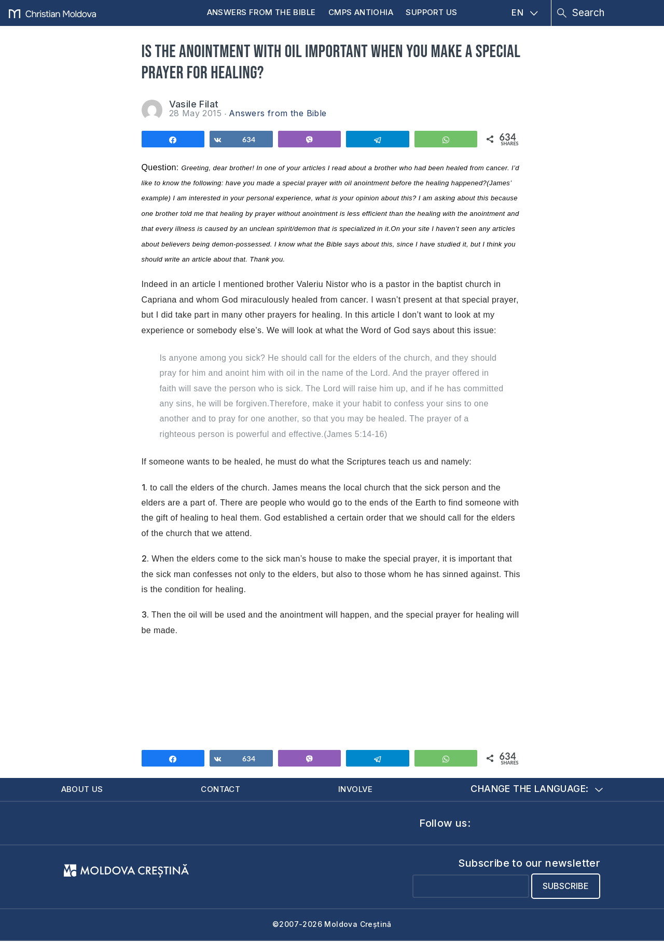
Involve (359, 790)
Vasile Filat (194, 104)
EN (524, 12)
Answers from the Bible (261, 12)
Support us (431, 12)
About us (85, 790)
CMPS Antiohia (360, 12)
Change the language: (537, 790)
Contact (224, 790)
